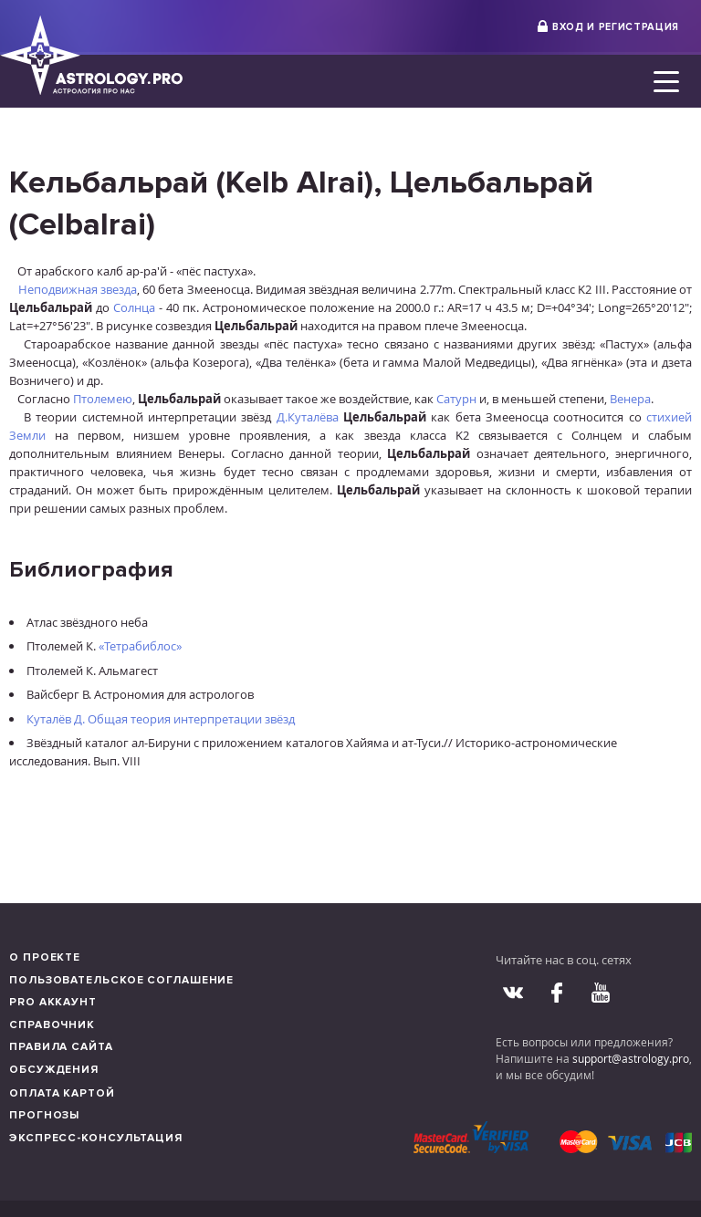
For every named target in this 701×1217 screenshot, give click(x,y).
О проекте (44, 957)
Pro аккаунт (53, 1002)
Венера (630, 398)
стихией (669, 417)
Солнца (134, 307)
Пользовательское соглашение (121, 980)
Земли (27, 435)
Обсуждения (54, 1070)
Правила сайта (61, 1047)
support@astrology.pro (630, 1058)
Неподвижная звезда (77, 289)
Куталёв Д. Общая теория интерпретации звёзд (160, 719)
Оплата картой (62, 1093)
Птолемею (102, 398)
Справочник (52, 1025)
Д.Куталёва (308, 417)
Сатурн (456, 398)
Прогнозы (44, 1115)
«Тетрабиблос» (140, 646)
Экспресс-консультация (96, 1138)
